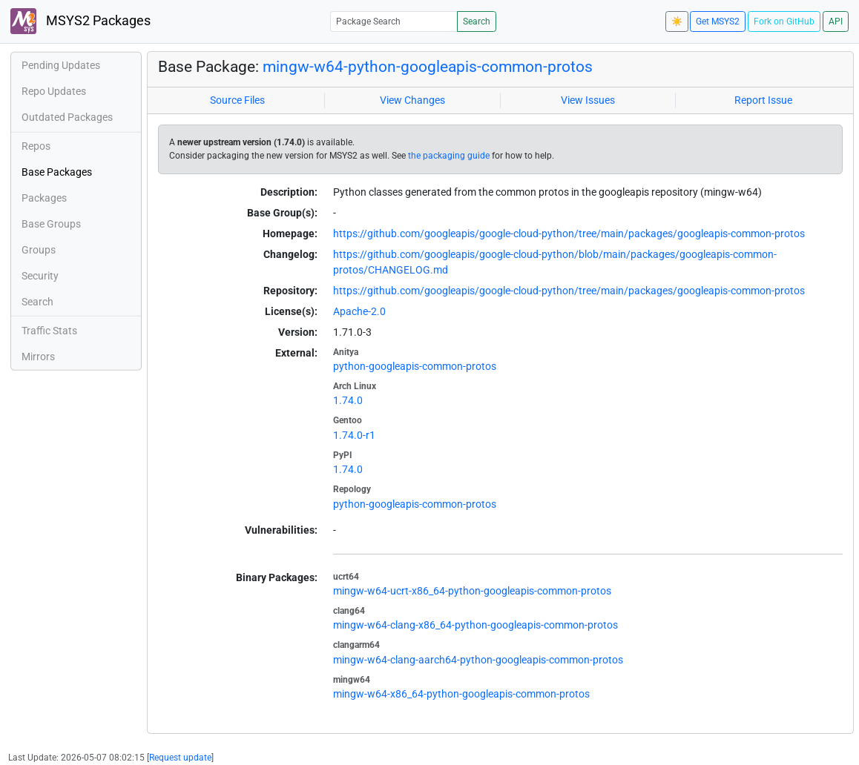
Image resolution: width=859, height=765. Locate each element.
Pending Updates (61, 65)
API (836, 21)
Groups (39, 250)
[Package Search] (394, 21)
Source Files (237, 100)
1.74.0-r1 (354, 435)
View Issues (588, 100)
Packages (44, 198)
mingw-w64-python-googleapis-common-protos (428, 66)
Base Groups (51, 224)
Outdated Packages (67, 117)
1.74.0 (348, 400)
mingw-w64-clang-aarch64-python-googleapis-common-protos (478, 660)
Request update (180, 757)
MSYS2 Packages (80, 21)
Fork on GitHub (784, 21)
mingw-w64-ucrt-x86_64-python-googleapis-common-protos (472, 591)
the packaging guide (449, 155)
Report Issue (763, 100)
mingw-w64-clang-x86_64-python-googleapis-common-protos (475, 625)
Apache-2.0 (359, 311)
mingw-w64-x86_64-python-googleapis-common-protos (461, 694)
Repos (36, 146)
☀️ (676, 21)
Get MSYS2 (718, 21)
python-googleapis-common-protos (414, 366)
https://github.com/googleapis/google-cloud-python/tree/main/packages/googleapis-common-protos (569, 233)
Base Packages (57, 172)
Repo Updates (54, 91)
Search (476, 21)
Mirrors (38, 356)
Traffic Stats (49, 331)
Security (40, 276)
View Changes (412, 100)
